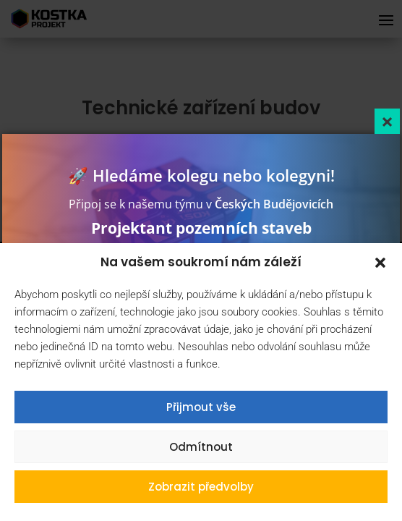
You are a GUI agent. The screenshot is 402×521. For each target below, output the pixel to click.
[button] (380, 262)
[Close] (387, 121)
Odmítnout (201, 446)
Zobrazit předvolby (201, 486)
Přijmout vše (201, 407)
